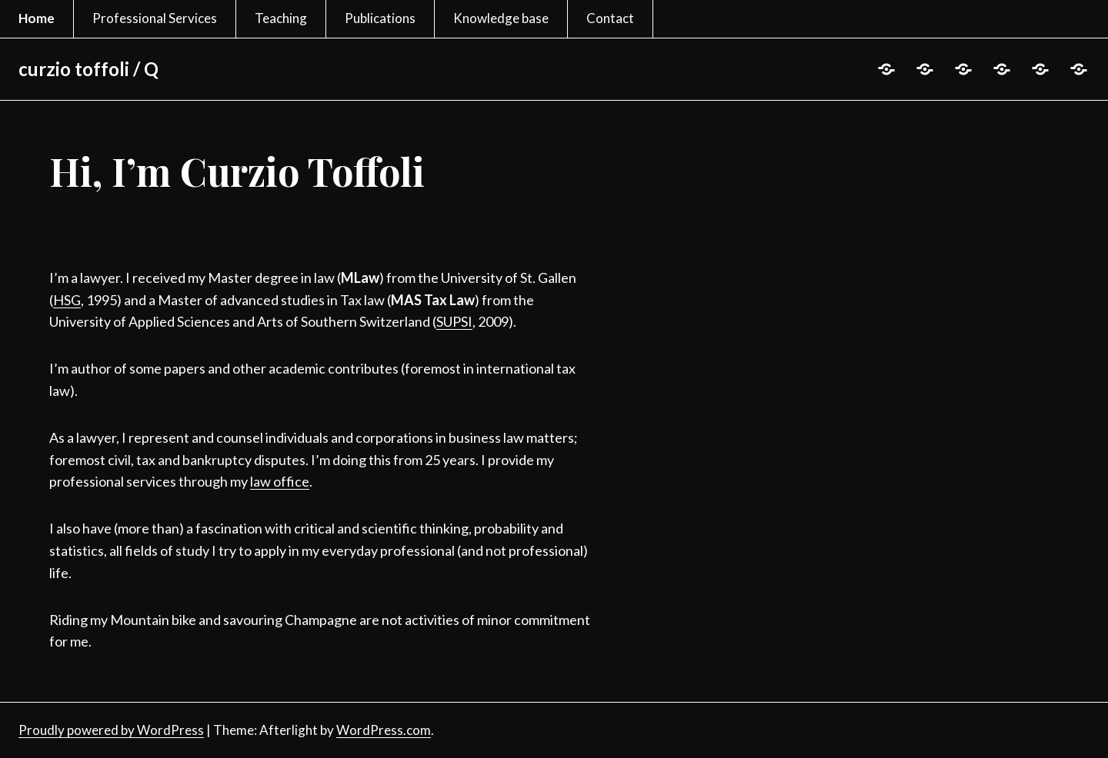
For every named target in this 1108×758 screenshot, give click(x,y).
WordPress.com (383, 730)
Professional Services (154, 18)
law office (279, 481)
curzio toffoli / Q (88, 69)
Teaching (281, 18)
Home (36, 18)
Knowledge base (501, 18)
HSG (67, 299)
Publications (380, 18)
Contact (610, 18)
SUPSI (454, 321)
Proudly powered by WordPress (111, 730)
